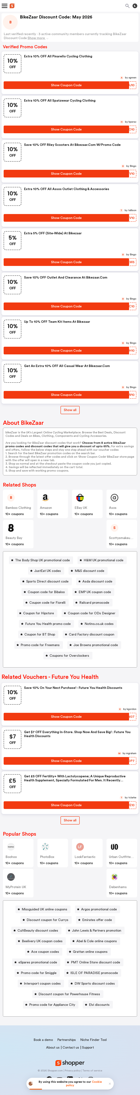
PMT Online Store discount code (95, 962)
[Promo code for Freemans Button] (38, 645)
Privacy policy (73, 1070)
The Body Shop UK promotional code (42, 560)
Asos (112, 507)
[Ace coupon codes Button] (43, 952)
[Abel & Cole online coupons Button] (95, 941)
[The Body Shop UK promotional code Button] (41, 560)
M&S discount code (89, 570)
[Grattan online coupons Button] (89, 952)
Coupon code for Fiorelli (47, 602)
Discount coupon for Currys (47, 920)
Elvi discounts (99, 1004)
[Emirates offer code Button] (95, 920)
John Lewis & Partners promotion (96, 930)
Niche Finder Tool (93, 1039)
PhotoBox (47, 856)
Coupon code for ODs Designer (91, 613)
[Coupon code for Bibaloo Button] (45, 592)
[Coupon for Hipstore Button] (37, 613)
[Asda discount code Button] (96, 581)
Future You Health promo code (48, 623)
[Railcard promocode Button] (92, 602)
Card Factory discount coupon (91, 634)
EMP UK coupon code (95, 592)
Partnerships (66, 1039)
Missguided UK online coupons (44, 909)
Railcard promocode (94, 602)
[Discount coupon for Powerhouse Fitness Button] (67, 994)
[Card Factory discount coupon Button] (90, 634)
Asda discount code (97, 581)
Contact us (71, 1047)
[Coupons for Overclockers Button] (67, 655)
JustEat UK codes (47, 570)
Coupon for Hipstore (38, 613)
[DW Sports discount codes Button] (93, 983)
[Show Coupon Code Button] (66, 85)
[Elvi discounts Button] (98, 1005)
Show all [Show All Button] (70, 410)
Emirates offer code (97, 920)
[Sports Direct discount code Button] (46, 581)
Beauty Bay (13, 538)
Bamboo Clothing (18, 507)
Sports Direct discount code (47, 581)
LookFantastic (85, 856)
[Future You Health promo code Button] (46, 624)
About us (53, 1047)
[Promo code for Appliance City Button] (50, 1005)
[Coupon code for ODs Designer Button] (90, 613)
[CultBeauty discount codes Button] (36, 930)
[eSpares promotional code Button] (36, 962)
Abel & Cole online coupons (96, 941)
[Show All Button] (70, 820)
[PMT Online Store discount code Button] (94, 962)
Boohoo (11, 856)
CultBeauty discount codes (38, 930)
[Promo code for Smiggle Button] (37, 973)
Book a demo (43, 1039)
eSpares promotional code (37, 962)
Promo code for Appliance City (52, 1004)
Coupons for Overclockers (69, 655)
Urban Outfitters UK (124, 856)
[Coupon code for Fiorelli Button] (46, 602)
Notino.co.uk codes (99, 623)
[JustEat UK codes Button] (46, 571)
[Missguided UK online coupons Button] (43, 909)
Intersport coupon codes (42, 983)
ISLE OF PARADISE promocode (94, 973)
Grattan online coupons (90, 951)
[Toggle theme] (134, 5)
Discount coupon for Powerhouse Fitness (69, 994)
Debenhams (118, 887)
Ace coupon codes (45, 951)
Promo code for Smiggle (39, 973)
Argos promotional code (99, 909)
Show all (70, 820)
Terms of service (92, 1070)
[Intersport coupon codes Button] (41, 983)
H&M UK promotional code (103, 560)
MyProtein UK (15, 887)
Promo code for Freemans (40, 645)
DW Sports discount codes (95, 983)
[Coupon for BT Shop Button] (38, 634)
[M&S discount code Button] (88, 571)
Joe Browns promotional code (95, 645)
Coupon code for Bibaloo (46, 592)
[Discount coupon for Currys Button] (46, 920)
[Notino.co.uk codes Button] (97, 624)
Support (88, 1047)
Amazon (46, 507)
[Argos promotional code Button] (97, 909)
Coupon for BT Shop (39, 634)
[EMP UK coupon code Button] (93, 592)
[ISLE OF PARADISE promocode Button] (92, 973)
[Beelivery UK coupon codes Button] (41, 941)
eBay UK (81, 507)
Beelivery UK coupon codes (42, 941)
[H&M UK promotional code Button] (102, 560)
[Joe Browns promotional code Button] (94, 645)
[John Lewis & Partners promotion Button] (95, 930)
